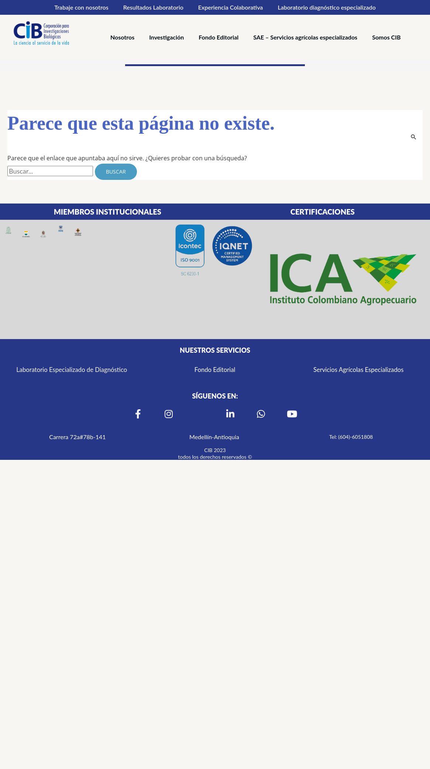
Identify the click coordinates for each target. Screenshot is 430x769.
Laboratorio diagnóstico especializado (326, 7)
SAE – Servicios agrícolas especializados (305, 37)
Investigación (166, 37)
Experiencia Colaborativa (230, 7)
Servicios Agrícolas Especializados (358, 369)
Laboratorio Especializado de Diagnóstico (71, 369)
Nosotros (122, 37)
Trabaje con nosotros (81, 7)
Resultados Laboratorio (153, 7)
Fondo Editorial (218, 37)
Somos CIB (386, 37)
